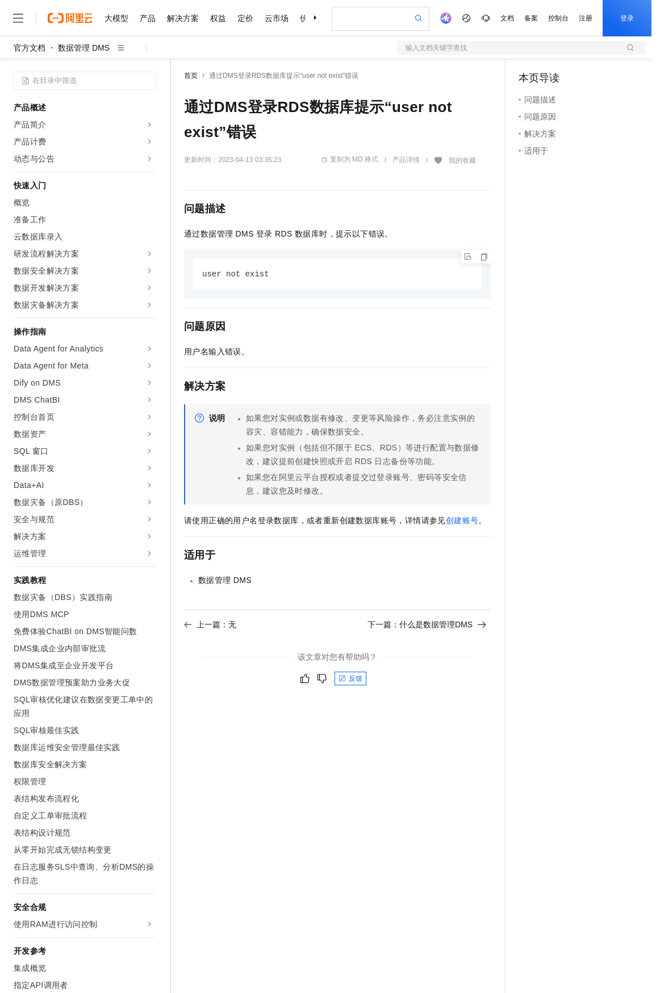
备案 (531, 18)
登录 (627, 18)
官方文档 (29, 47)
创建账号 (462, 521)
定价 (245, 18)
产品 (148, 18)
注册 (585, 18)
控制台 (558, 18)
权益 (218, 18)
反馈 (350, 679)
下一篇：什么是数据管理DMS (426, 625)
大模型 (116, 18)
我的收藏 (462, 160)
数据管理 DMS (84, 47)
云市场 (277, 18)
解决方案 (183, 18)
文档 (507, 18)
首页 (191, 76)
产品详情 (406, 160)
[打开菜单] (18, 18)
